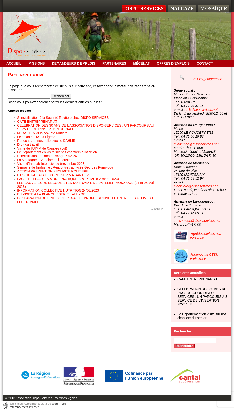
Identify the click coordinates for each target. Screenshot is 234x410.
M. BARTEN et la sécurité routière (42, 133)
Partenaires (114, 63)
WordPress (59, 403)
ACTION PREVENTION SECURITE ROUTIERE (53, 171)
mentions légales (65, 398)
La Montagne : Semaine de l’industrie (44, 160)
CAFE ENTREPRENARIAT (37, 121)
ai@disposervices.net (202, 109)
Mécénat (141, 63)
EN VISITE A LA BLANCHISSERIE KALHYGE (51, 194)
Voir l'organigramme (207, 79)
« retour (157, 209)
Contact (205, 63)
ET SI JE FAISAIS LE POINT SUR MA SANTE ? (53, 175)
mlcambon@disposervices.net (196, 144)
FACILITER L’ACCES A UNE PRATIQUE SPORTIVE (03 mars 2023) (68, 179)
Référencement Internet (24, 407)
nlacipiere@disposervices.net (195, 186)
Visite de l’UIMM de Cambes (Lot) (42, 148)
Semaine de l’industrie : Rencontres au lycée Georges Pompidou (65, 167)
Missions (36, 63)
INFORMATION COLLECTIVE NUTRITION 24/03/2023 (58, 190)
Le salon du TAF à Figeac (36, 137)
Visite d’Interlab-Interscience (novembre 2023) (51, 164)
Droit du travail (28, 144)
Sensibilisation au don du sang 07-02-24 (47, 156)
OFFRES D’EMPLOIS (173, 63)
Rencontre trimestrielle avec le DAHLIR (46, 141)
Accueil (13, 63)
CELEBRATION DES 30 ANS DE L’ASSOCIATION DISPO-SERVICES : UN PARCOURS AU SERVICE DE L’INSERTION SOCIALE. (202, 296)
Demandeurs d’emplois (73, 63)
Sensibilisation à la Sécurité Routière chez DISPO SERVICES (63, 118)
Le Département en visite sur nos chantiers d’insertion (57, 152)
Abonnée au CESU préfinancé (204, 256)
